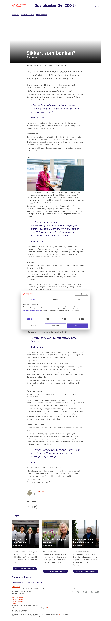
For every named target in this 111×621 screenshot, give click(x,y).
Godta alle (77, 325)
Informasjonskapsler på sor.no (32, 310)
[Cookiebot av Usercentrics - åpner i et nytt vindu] (81, 294)
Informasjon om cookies (18, 599)
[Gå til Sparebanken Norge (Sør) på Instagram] (78, 592)
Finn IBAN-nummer (17, 596)
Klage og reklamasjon (17, 597)
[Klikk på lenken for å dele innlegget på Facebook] (29, 507)
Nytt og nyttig (15, 14)
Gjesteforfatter (40, 492)
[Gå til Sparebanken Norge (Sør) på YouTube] (85, 592)
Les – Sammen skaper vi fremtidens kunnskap (87, 571)
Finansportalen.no (52, 608)
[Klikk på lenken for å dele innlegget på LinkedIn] (34, 507)
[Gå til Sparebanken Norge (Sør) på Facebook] (72, 592)
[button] (88, 6)
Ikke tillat (33, 325)
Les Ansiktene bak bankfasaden (24, 568)
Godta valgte (55, 325)
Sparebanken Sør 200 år (55, 5)
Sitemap (14, 603)
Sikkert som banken (41, 14)
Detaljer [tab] (55, 299)
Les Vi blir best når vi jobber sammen (56, 571)
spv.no (59, 614)
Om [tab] (79, 299)
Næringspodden (18, 583)
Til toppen (17, 586)
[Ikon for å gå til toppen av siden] (13, 587)
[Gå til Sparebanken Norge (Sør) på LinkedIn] (95, 592)
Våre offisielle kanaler (17, 601)
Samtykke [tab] (32, 299)
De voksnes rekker (33, 583)
